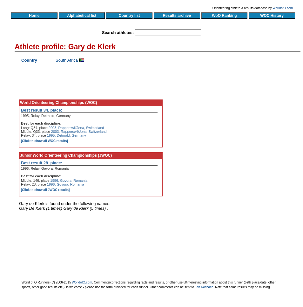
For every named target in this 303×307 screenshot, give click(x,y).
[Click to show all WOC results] (44, 141)
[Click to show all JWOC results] (45, 190)
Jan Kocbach (204, 287)
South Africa (67, 60)
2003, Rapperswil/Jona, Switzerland (76, 128)
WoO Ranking (224, 15)
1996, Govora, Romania (68, 180)
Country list (129, 15)
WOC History (272, 15)
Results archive (177, 15)
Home (34, 15)
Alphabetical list (81, 15)
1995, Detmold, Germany (66, 135)
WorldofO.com (283, 8)
